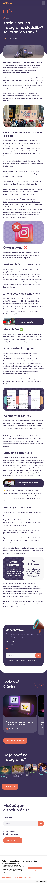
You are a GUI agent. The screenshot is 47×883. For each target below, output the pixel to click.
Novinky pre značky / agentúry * (18, 649)
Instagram (10, 787)
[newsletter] (41, 823)
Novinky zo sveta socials (16, 645)
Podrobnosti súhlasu (7, 877)
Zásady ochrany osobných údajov (23, 877)
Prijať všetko (35, 867)
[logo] (7, 3)
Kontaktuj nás (13, 840)
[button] (41, 685)
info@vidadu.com (11, 834)
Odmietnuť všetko (34, 871)
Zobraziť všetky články (15, 741)
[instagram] (18, 771)
